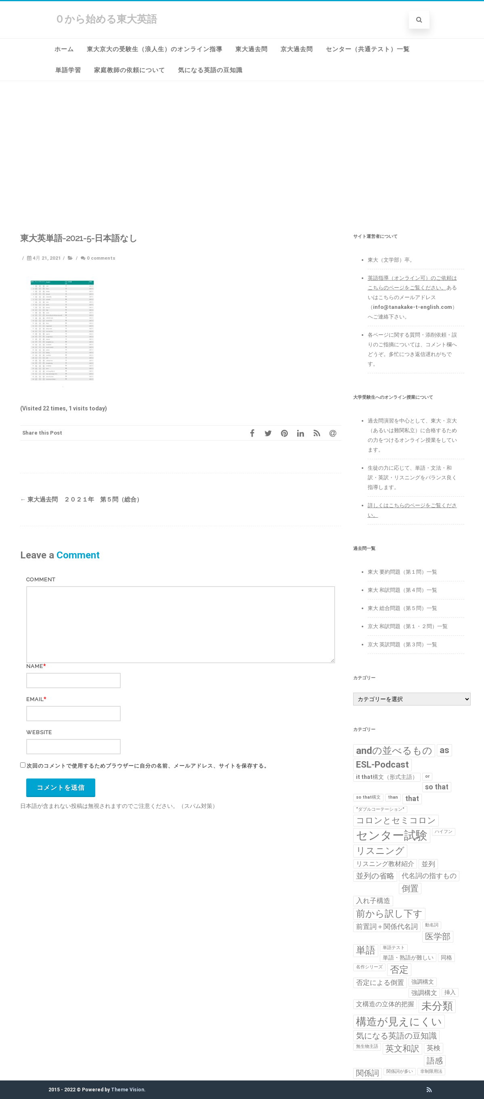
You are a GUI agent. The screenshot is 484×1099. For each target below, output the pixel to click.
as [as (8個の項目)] (444, 750)
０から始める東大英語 (105, 19)
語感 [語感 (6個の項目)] (435, 1061)
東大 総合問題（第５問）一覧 (402, 608)
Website (39, 732)
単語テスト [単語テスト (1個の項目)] (394, 947)
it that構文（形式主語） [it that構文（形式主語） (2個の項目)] (387, 777)
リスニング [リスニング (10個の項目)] (380, 850)
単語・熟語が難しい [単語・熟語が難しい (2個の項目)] (408, 957)
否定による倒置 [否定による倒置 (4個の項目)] (380, 982)
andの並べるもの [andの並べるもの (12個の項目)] (394, 750)
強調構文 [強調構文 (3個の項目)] (424, 993)
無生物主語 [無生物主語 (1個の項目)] (367, 1046)
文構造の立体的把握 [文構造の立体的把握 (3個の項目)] (385, 1004)
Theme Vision (127, 1090)
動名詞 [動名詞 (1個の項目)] (431, 925)
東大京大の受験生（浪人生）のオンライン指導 (154, 49)
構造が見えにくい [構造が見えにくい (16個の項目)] (399, 1021)
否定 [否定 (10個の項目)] (399, 969)
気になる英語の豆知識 (210, 70)
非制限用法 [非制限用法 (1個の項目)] (431, 1071)
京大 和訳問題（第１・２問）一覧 (408, 626)
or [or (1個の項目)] (427, 776)
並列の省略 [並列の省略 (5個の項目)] (375, 876)
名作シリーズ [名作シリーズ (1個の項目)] (369, 967)
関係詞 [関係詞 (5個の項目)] (367, 1073)
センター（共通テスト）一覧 (368, 49)
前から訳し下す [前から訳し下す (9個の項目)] (389, 913)
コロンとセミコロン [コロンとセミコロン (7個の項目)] (396, 820)
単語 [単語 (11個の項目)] (365, 950)
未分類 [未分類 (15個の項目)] (437, 1006)
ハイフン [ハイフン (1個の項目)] (444, 831)
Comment (40, 579)
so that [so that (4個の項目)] (436, 787)
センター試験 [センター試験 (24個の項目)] (391, 835)
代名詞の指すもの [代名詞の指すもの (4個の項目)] (429, 876)
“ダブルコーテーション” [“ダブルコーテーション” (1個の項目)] (380, 809)
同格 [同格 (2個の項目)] (446, 957)
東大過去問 (251, 49)
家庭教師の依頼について (129, 70)
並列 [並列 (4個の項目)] (428, 864)
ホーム (64, 49)
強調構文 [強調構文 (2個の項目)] (422, 981)
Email (35, 699)
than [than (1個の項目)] (393, 797)
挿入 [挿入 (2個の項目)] (450, 992)
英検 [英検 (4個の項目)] (433, 1048)
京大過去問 (297, 49)
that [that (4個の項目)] (412, 799)
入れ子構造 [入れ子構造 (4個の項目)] (373, 901)
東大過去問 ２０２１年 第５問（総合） (81, 499)
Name (34, 666)
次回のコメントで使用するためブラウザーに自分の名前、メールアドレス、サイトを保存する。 (148, 765)
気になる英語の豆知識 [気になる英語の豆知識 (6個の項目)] (396, 1036)
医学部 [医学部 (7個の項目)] (437, 936)
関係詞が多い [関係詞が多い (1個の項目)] (399, 1071)
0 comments (101, 258)
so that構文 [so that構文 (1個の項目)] (368, 797)
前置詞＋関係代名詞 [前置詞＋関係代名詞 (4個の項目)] (387, 926)
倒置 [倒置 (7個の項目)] (410, 888)
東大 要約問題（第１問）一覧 (402, 572)
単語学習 (68, 70)
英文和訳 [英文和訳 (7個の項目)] (402, 1048)
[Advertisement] (242, 161)
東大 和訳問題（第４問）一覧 (402, 590)
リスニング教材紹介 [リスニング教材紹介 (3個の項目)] (385, 864)
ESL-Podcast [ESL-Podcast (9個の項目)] (382, 764)
